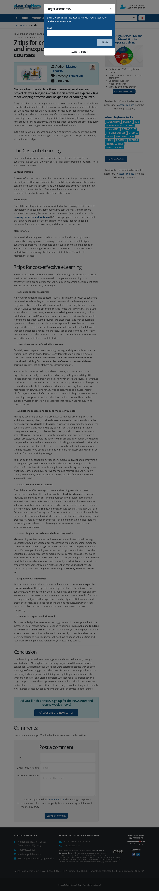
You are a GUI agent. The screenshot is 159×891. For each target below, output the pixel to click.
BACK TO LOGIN (79, 52)
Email (49, 28)
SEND (105, 42)
